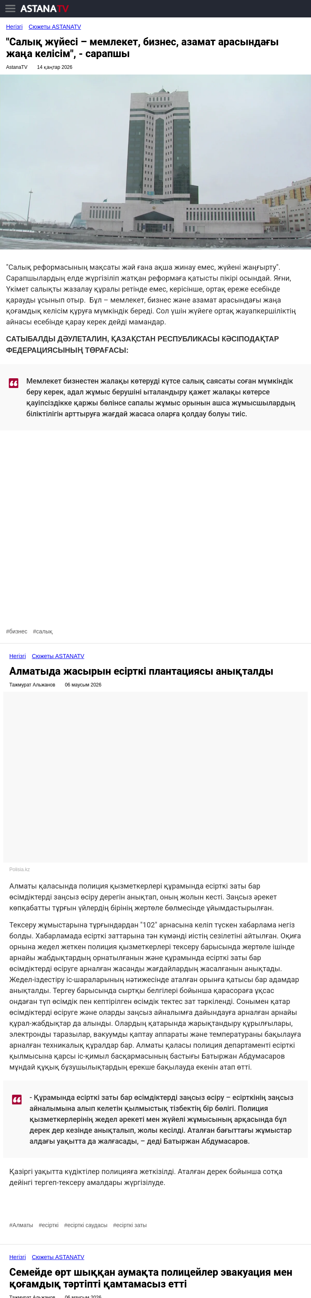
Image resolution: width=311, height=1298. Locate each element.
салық (44, 631)
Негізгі (14, 26)
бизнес (18, 631)
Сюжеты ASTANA (55, 26)
